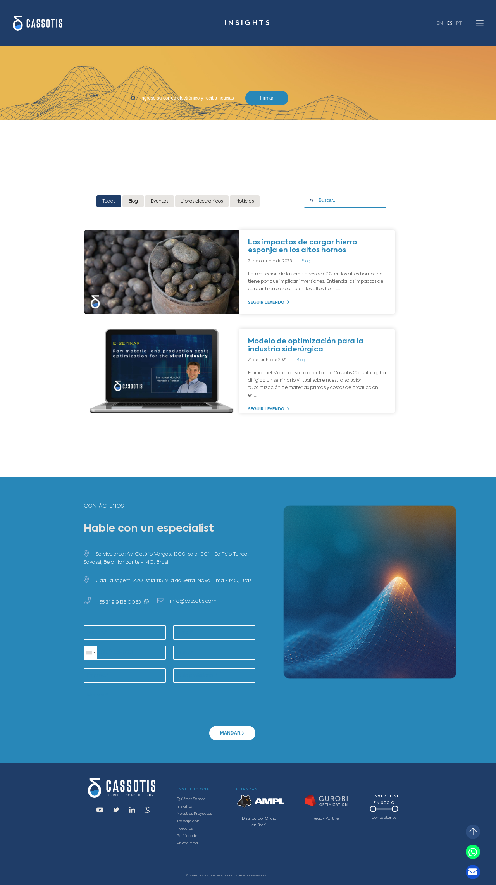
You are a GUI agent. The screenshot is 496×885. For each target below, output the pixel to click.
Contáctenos (384, 818)
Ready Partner (326, 818)
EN (440, 23)
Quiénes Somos (191, 799)
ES (449, 23)
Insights (184, 806)
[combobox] (90, 653)
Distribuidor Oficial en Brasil (260, 821)
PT (459, 23)
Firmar (266, 98)
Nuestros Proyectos (194, 814)
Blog (305, 261)
